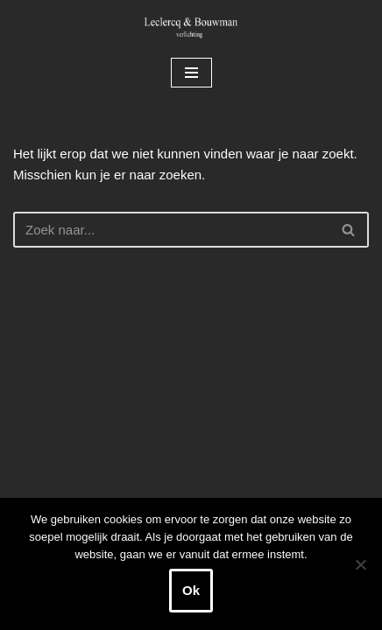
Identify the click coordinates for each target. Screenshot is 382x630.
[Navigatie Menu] (191, 73)
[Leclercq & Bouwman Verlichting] (191, 27)
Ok (191, 590)
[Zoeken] (171, 230)
